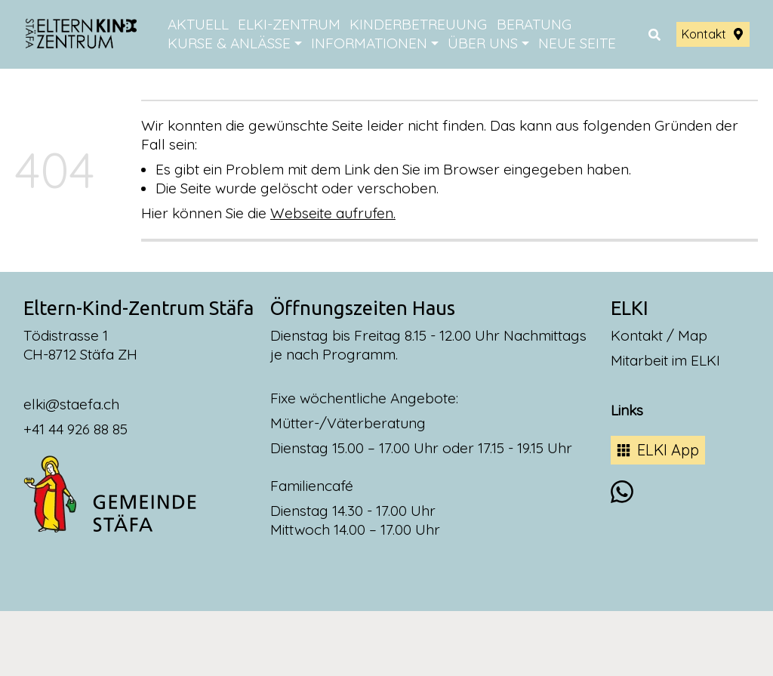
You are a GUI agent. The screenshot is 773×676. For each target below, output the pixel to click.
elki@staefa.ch (71, 404)
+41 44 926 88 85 (75, 429)
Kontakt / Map (659, 335)
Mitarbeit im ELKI (665, 360)
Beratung (534, 24)
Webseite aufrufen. (333, 213)
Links (627, 410)
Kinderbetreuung (418, 24)
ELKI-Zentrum (289, 24)
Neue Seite (577, 43)
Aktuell (198, 24)
